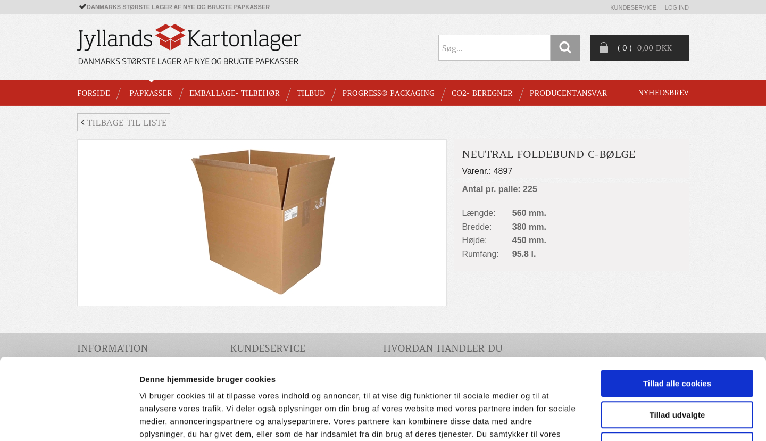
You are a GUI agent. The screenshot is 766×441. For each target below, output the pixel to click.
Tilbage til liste (123, 122)
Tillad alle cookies (677, 310)
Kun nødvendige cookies (677, 373)
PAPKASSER (150, 93)
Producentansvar (568, 93)
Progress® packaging (388, 93)
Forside (93, 93)
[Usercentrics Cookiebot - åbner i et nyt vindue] (68, 420)
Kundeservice (633, 7)
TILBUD (311, 93)
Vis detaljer (552, 420)
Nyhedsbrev (663, 92)
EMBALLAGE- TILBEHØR (234, 93)
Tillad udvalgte (677, 342)
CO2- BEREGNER (482, 93)
